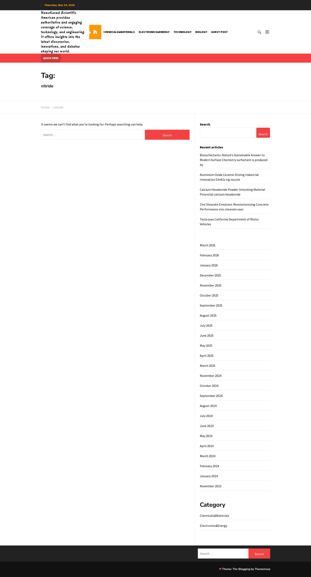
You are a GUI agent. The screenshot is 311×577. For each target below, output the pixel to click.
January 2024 (209, 476)
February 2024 (209, 466)
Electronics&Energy (154, 32)
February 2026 (209, 255)
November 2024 (210, 376)
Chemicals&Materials (119, 32)
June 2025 (206, 335)
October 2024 (209, 386)
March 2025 (207, 366)
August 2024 (208, 406)
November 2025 (210, 285)
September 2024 (211, 396)
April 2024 (206, 446)
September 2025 (211, 305)
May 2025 (206, 346)
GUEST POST (219, 32)
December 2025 (210, 275)
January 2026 (209, 265)
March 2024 (207, 456)
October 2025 (209, 295)
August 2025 (208, 315)
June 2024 (206, 426)
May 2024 (206, 436)
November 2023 (210, 486)
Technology (182, 32)
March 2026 (207, 245)
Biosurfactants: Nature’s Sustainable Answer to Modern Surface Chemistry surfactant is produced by (233, 160)
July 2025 (206, 325)
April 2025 (206, 356)
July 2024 (206, 416)
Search (205, 124)
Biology (201, 32)
